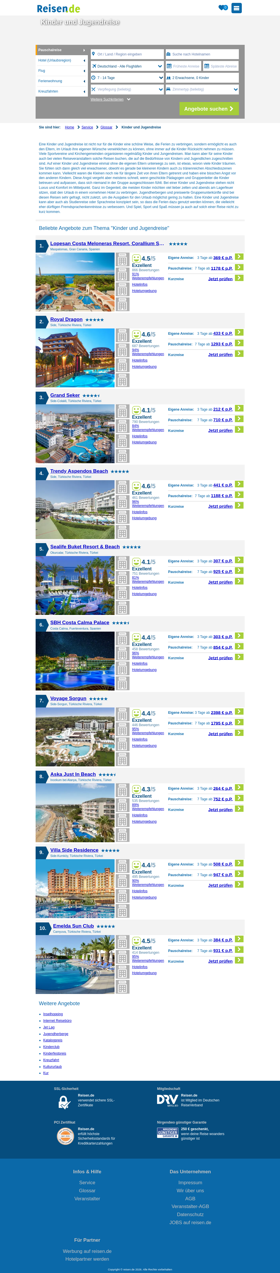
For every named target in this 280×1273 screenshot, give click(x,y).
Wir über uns (190, 1190)
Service (87, 127)
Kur (46, 1073)
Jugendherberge (55, 1034)
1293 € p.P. (227, 343)
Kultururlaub (52, 1067)
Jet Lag (49, 1027)
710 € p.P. (228, 419)
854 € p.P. (228, 646)
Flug (41, 71)
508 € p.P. (228, 863)
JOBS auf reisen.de (190, 1222)
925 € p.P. (228, 570)
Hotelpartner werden (87, 1259)
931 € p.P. (228, 949)
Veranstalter (87, 1198)
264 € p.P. (228, 787)
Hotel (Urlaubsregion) (54, 60)
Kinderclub (51, 1047)
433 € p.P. (228, 332)
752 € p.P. (228, 798)
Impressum (190, 1182)
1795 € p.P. (227, 722)
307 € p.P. (228, 560)
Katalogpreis (53, 1040)
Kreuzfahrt (51, 1060)
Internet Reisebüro (57, 1021)
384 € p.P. (228, 939)
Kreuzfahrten (48, 91)
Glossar (106, 127)
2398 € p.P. (227, 711)
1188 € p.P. (227, 494)
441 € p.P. (228, 484)
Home (69, 127)
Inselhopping (53, 1014)
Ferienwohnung (50, 81)
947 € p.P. (228, 873)
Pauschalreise (50, 50)
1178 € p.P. (227, 267)
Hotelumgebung (144, 291)
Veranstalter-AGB (190, 1206)
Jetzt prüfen (226, 278)
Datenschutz (190, 1214)
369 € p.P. (228, 256)
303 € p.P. (228, 635)
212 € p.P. (228, 408)
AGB (190, 1198)
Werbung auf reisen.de (87, 1251)
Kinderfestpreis (54, 1053)
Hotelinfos (140, 284)
